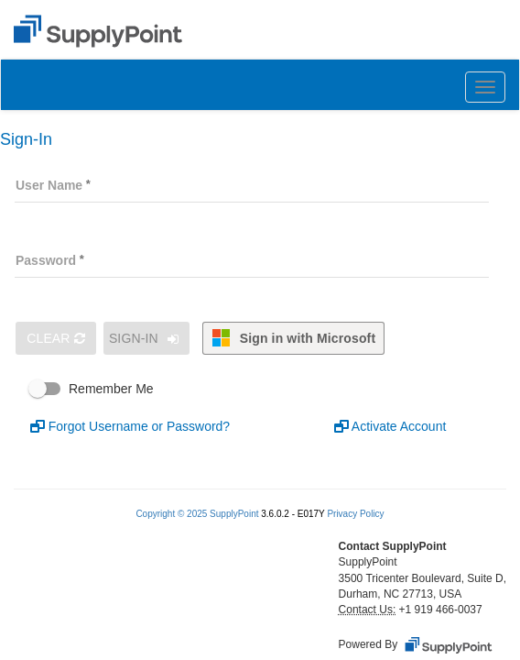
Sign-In (146, 339)
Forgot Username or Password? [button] (130, 426)
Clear (56, 338)
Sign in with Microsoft (293, 337)
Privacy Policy (355, 514)
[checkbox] (263, 388)
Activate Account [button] (390, 426)
